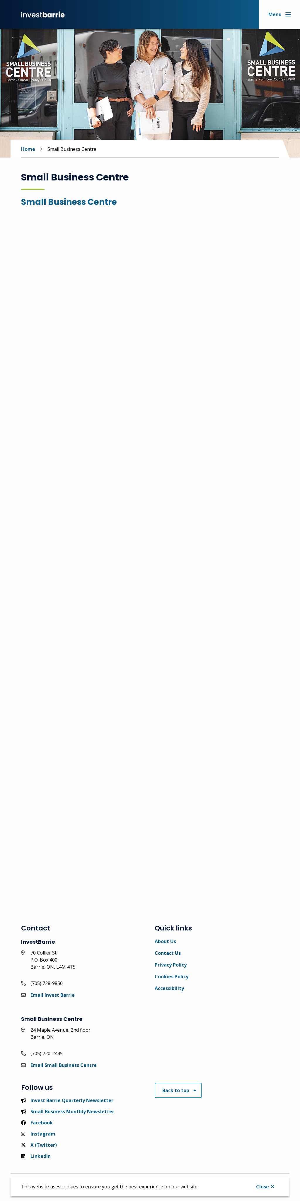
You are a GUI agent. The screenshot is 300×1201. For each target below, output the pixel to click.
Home (28, 149)
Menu (275, 14)
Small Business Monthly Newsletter (67, 1111)
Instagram (38, 1134)
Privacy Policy (171, 965)
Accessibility (169, 988)
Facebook (37, 1122)
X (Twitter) (39, 1145)
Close (262, 1186)
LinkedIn (36, 1156)
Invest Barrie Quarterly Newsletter (67, 1100)
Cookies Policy (171, 976)
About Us (165, 941)
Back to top (175, 1090)
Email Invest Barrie (52, 995)
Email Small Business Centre (63, 1065)
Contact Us (168, 953)
